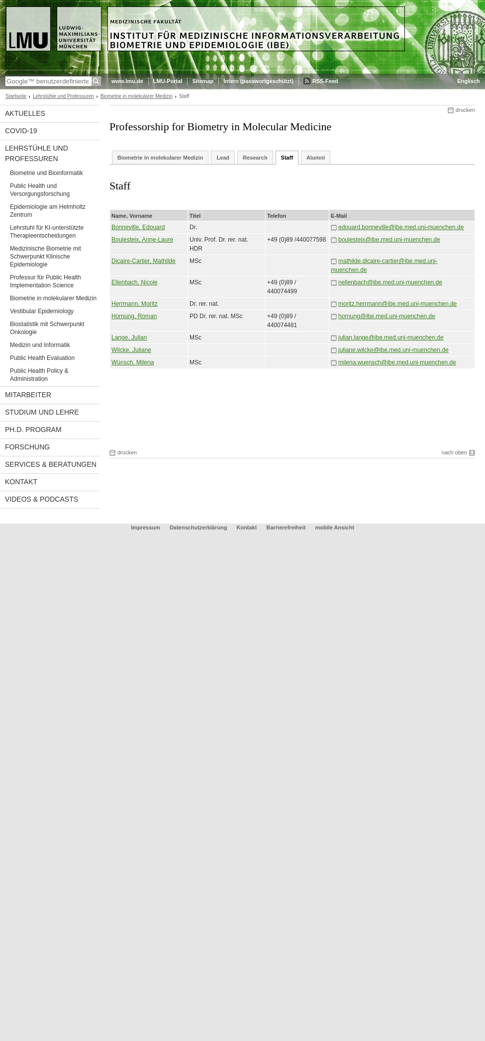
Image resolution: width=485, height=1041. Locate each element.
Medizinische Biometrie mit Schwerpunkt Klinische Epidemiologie (45, 256)
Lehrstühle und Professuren (63, 96)
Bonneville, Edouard (138, 227)
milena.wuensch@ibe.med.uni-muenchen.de (397, 362)
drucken (465, 110)
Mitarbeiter (28, 395)
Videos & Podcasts (41, 499)
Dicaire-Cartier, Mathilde (143, 261)
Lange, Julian (129, 337)
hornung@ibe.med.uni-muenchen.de (386, 316)
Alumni (315, 158)
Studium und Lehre (42, 412)
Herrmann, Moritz (134, 303)
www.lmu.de (127, 81)
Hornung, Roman (134, 316)
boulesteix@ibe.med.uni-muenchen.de (389, 239)
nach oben (454, 452)
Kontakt (21, 482)
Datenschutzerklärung (198, 527)
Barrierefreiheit (287, 527)
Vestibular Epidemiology (42, 311)
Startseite (15, 96)
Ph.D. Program (33, 430)
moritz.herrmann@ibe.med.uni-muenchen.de (397, 303)
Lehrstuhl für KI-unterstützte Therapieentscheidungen (47, 231)
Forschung (27, 447)
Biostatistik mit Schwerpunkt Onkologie (47, 328)
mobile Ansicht (334, 527)
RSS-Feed (325, 81)
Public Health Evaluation (42, 357)
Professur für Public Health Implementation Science (45, 281)
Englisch (468, 81)
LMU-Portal (168, 81)
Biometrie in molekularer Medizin (136, 96)
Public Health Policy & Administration (39, 374)
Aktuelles (25, 113)
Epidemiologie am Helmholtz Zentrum (48, 210)
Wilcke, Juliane (131, 350)
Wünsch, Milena (132, 362)
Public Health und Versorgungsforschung (40, 189)
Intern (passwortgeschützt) (258, 81)
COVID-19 (21, 131)
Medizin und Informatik (40, 345)
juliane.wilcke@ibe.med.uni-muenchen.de (393, 350)
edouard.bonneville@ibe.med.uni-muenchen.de (401, 227)
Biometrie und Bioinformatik (46, 173)
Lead (222, 158)
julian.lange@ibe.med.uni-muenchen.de (391, 337)
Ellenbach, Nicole (134, 282)
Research (255, 158)
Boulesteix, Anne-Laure (142, 239)
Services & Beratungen (51, 464)
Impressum (145, 527)
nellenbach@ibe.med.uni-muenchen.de (390, 282)
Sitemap (202, 81)
